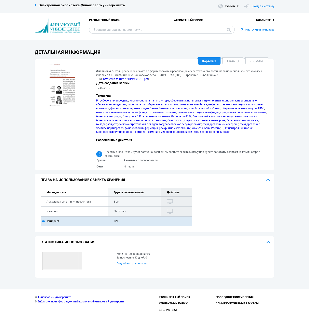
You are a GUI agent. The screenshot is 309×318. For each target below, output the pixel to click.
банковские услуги (180, 120)
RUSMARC (256, 61)
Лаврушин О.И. (132, 116)
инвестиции (141, 108)
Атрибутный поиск (188, 20)
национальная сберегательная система (153, 104)
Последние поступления (234, 297)
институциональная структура (149, 100)
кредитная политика (156, 116)
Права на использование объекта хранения (83, 180)
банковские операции (173, 108)
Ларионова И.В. (181, 116)
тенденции (119, 104)
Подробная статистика (131, 263)
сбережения (178, 100)
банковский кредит (108, 116)
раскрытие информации (174, 128)
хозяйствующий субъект (205, 108)
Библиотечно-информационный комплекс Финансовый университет (81, 301)
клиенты (197, 128)
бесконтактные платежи (242, 120)
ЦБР (224, 128)
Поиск (229, 30)
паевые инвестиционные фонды (198, 112)
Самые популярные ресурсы (237, 303)
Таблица (233, 61)
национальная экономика (219, 100)
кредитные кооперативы (236, 112)
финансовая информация (141, 128)
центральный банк (240, 128)
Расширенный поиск (104, 20)
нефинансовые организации (226, 104)
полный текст (221, 131)
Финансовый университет (54, 297)
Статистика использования (68, 242)
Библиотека (265, 20)
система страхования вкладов (138, 124)
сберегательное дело (114, 100)
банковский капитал (206, 116)
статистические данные (195, 131)
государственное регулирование (180, 124)
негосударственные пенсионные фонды (122, 112)
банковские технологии (111, 120)
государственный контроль (220, 124)
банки (154, 108)
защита (112, 124)
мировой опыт (169, 131)
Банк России (212, 128)
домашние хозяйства (193, 104)
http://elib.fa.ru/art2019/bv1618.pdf (125, 79)
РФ (98, 100)
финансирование (121, 108)
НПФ (261, 108)
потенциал (194, 100)
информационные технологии (147, 120)
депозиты (260, 112)
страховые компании (162, 112)
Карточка (209, 61)
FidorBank (139, 131)
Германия (153, 131)
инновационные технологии (239, 116)
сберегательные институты (239, 108)
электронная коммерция (209, 120)
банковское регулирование (114, 131)
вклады (101, 124)
